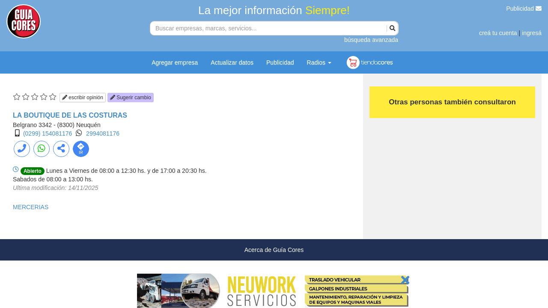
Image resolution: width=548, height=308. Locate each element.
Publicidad (524, 8)
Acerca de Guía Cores (274, 249)
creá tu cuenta (498, 33)
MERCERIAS (30, 207)
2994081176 (102, 133)
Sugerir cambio (130, 98)
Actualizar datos (232, 62)
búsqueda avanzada (371, 39)
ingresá (532, 33)
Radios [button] (319, 62)
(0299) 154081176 (47, 133)
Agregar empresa (175, 62)
